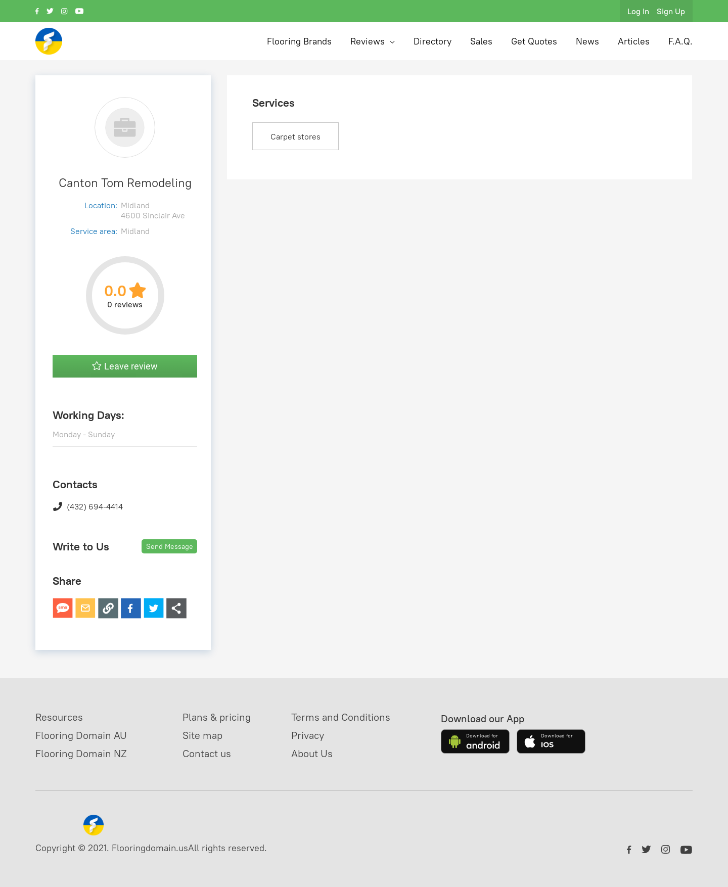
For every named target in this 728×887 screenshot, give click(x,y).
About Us (312, 753)
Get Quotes (534, 41)
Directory (432, 41)
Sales (481, 41)
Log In (638, 11)
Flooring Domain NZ (81, 753)
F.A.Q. (680, 41)
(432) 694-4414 (88, 506)
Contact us (207, 753)
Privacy (307, 735)
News (587, 41)
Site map (202, 735)
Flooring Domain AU (81, 735)
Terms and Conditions (340, 717)
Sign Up (671, 11)
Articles (634, 41)
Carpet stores (295, 136)
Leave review (125, 366)
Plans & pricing (217, 717)
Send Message (169, 546)
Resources (59, 717)
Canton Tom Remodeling (125, 182)
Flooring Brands (299, 41)
